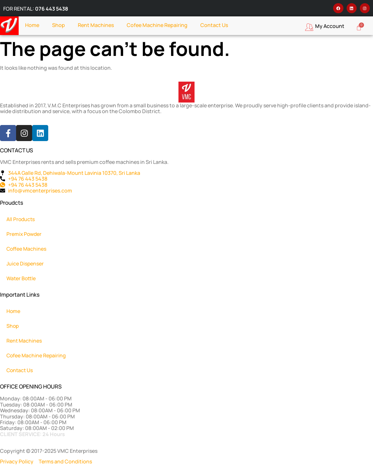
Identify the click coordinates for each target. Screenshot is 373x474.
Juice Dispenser (25, 263)
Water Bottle (21, 278)
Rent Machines (96, 25)
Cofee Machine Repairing (157, 25)
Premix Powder (24, 233)
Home (32, 25)
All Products (21, 219)
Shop (58, 25)
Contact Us (214, 25)
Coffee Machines (26, 248)
